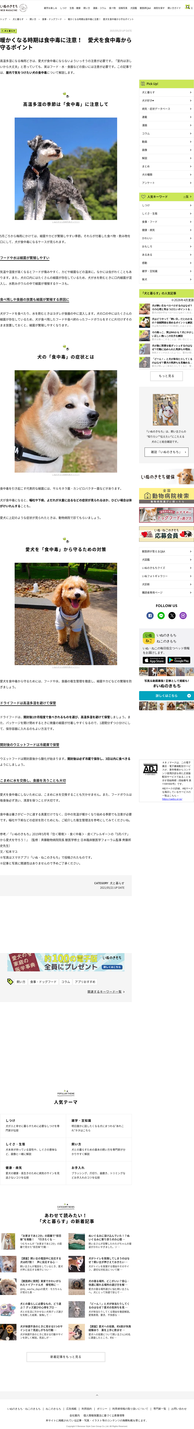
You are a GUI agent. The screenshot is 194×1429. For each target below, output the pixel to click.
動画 (144, 141)
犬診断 (146, 584)
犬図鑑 (133, 8)
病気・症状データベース (156, 108)
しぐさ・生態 (149, 213)
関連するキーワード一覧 (104, 991)
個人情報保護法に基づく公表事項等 (103, 1415)
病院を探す (159, 8)
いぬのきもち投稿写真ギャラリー (66, 221)
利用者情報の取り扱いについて (130, 1408)
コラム (65, 981)
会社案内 (75, 1415)
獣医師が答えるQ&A (153, 551)
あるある (147, 254)
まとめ (146, 166)
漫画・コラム (99, 8)
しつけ (63, 8)
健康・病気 (148, 230)
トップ (3, 19)
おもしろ (147, 246)
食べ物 (112, 8)
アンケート (148, 182)
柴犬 (144, 279)
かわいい (147, 238)
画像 (144, 150)
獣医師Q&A (145, 8)
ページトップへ (97, 1395)
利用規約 (87, 1408)
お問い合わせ (179, 1408)
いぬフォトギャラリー (155, 576)
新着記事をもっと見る (65, 1356)
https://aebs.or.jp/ (172, 799)
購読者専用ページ (152, 592)
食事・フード (149, 221)
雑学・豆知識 (149, 271)
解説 (144, 158)
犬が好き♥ (148, 100)
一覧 (186, 196)
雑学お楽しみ (50, 8)
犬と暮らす (18, 19)
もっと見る (166, 376)
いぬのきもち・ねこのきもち (24, 1408)
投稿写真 (123, 8)
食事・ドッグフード (52, 19)
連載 (144, 117)
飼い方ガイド (174, 8)
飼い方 (86, 8)
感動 (144, 263)
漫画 (144, 125)
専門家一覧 (159, 1408)
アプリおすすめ (85, 981)
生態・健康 (75, 8)
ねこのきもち (53, 1408)
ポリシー (102, 1408)
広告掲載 (71, 1408)
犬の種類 (147, 174)
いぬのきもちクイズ (153, 568)
